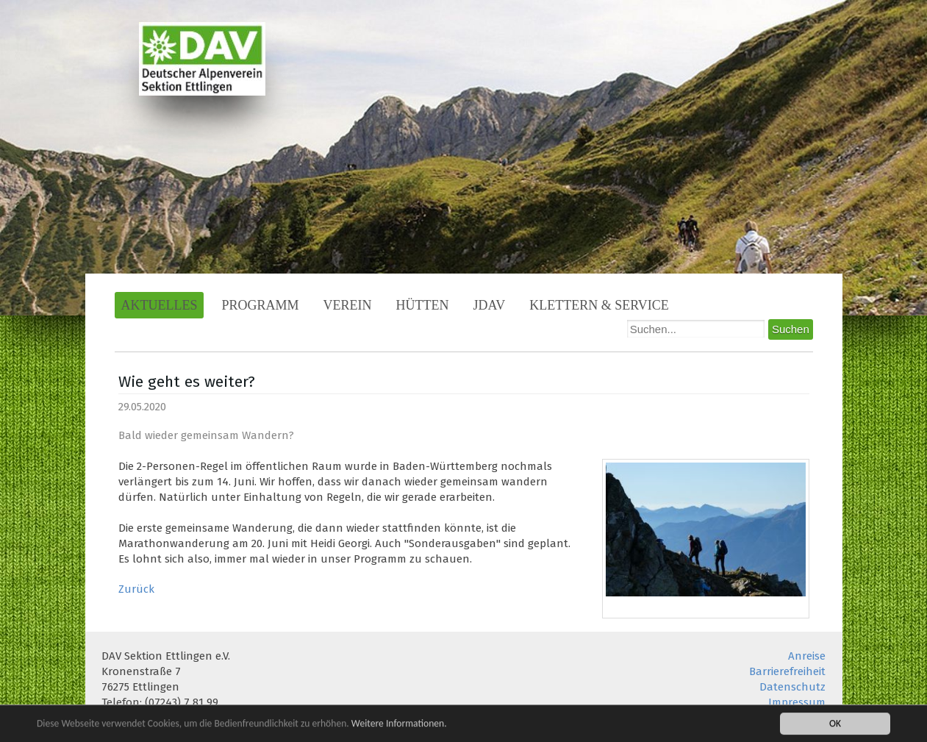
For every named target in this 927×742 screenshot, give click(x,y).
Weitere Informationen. (399, 724)
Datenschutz (792, 686)
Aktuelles (159, 305)
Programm (259, 305)
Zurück (136, 589)
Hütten (422, 305)
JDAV (489, 305)
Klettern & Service (599, 305)
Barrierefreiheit (787, 671)
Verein (347, 305)
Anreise (807, 656)
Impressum (797, 702)
